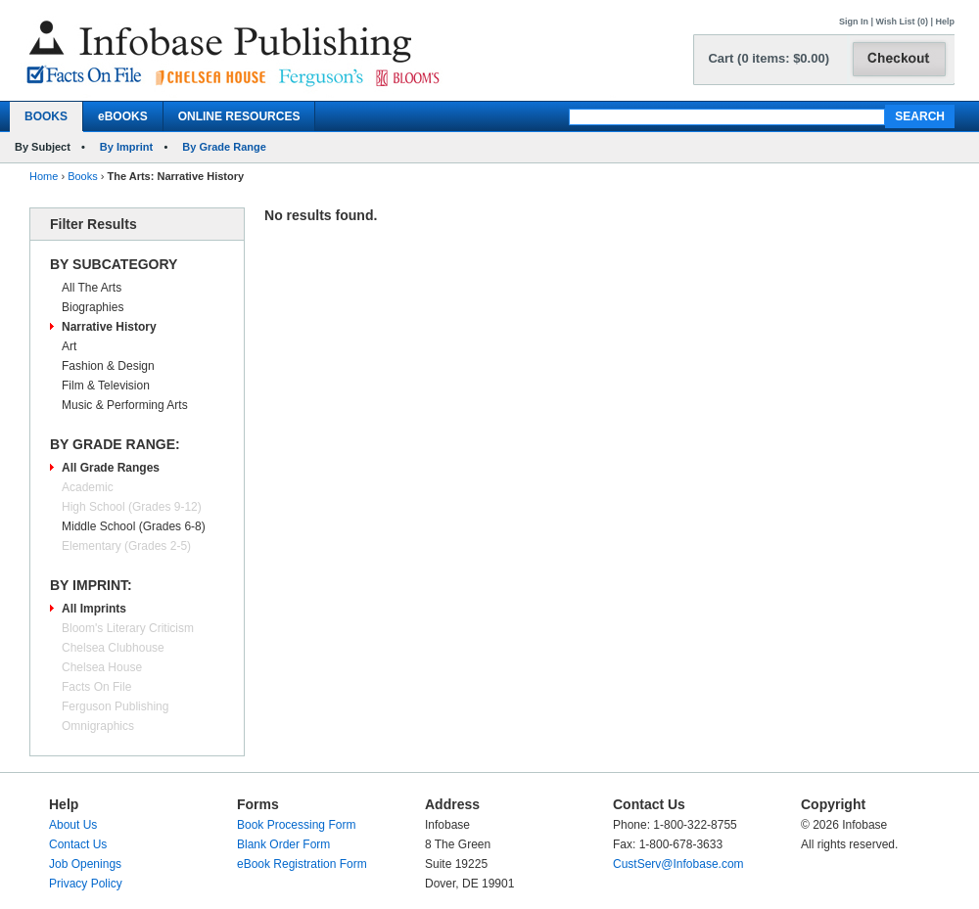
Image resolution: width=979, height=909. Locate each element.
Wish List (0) (902, 21)
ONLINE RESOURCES (239, 116)
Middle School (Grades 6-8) (134, 526)
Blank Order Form (283, 844)
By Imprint (126, 147)
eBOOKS (123, 116)
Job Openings (85, 864)
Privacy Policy (85, 883)
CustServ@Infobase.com (678, 864)
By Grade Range (224, 147)
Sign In (853, 21)
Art (69, 346)
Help (945, 21)
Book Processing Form (296, 825)
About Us (73, 825)
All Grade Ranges (111, 468)
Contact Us (78, 844)
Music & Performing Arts (125, 405)
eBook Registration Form (302, 864)
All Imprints (94, 608)
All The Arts (91, 288)
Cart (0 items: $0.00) (768, 58)
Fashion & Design (108, 366)
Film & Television (106, 385)
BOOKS (46, 116)
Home (43, 176)
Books (83, 176)
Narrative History (109, 327)
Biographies (92, 307)
